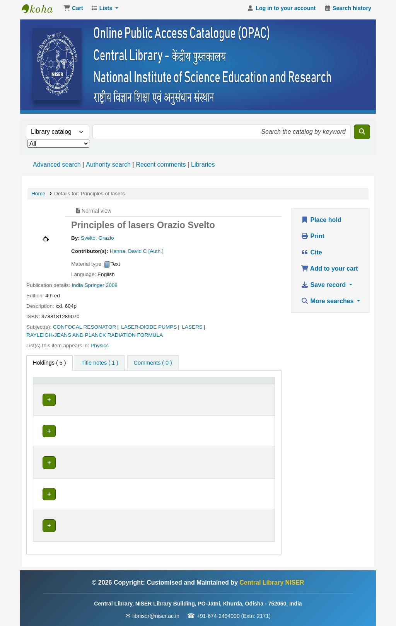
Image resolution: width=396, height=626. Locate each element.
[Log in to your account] (281, 10)
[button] (73, 10)
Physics (99, 348)
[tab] (100, 365)
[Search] (362, 134)
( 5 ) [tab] (49, 365)
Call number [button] (139, 395)
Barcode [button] (252, 395)
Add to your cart (329, 271)
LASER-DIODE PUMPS (149, 329)
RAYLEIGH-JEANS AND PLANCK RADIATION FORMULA (94, 337)
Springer (94, 287)
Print (312, 238)
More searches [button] (328, 303)
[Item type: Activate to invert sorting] (51, 391)
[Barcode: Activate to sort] (256, 391)
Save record (324, 287)
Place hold (321, 222)
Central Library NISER (41, 11)
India (77, 287)
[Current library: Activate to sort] (95, 391)
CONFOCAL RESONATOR (84, 329)
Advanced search (57, 167)
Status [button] (202, 395)
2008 (112, 287)
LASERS (192, 329)
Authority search (108, 167)
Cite (311, 254)
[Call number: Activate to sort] (155, 391)
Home (38, 196)
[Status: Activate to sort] (213, 391)
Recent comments (161, 167)
